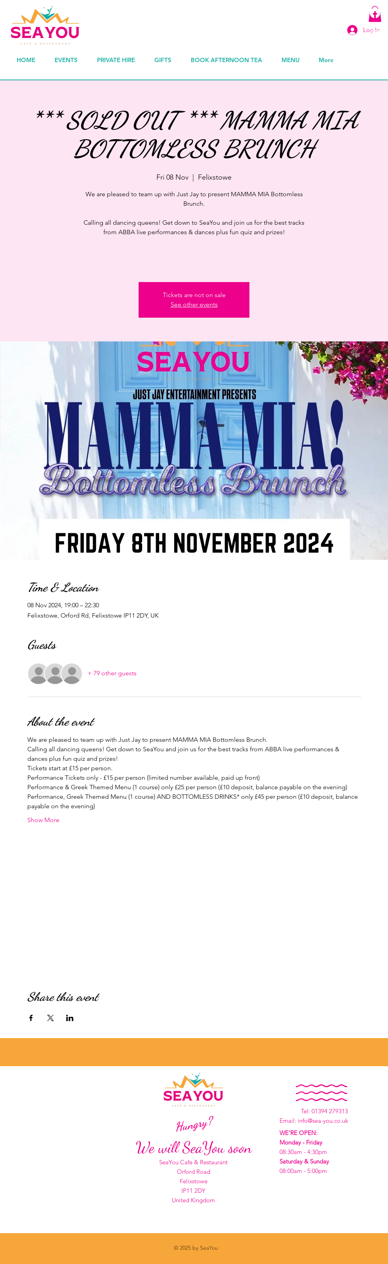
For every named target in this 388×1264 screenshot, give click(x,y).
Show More (43, 820)
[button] (166, 60)
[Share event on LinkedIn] (70, 1018)
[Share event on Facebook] (31, 1018)
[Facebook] (375, 13)
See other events (194, 304)
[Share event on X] (50, 1018)
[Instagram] (375, 51)
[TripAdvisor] (375, 32)
